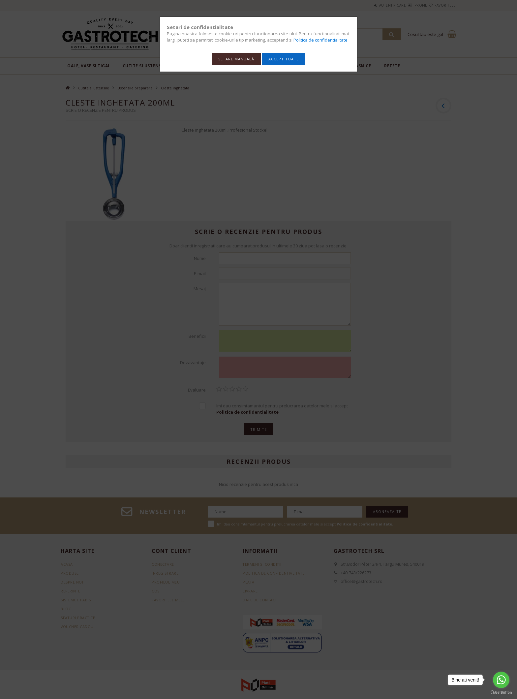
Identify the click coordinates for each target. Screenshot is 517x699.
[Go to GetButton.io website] (501, 692)
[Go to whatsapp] (501, 680)
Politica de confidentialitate (320, 40)
